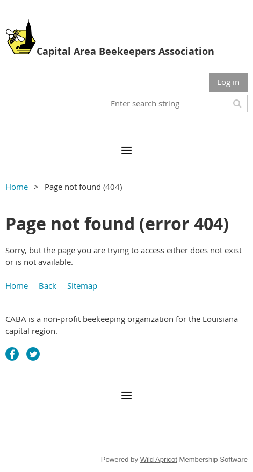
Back (47, 285)
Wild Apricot (158, 459)
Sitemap (82, 285)
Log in (228, 81)
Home (16, 186)
